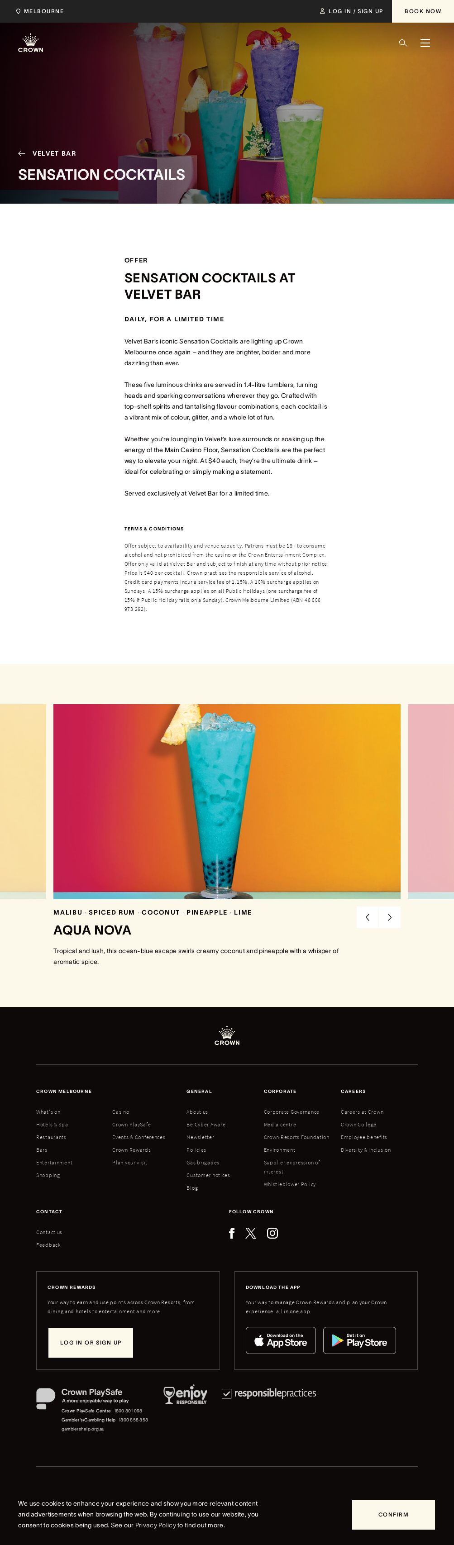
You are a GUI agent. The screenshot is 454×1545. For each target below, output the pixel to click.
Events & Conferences (138, 1137)
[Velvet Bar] (43, 163)
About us (197, 1111)
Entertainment (54, 1162)
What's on (48, 1111)
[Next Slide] (390, 917)
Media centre (280, 1124)
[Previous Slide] (367, 917)
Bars (42, 1149)
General (199, 1091)
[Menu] (425, 43)
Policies (196, 1149)
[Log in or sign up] (90, 1343)
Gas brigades (203, 1162)
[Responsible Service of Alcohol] (185, 1411)
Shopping (48, 1175)
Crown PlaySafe (131, 1124)
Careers (353, 1091)
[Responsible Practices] (269, 1411)
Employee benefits (364, 1137)
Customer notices (208, 1175)
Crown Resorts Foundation (297, 1137)
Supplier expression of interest (292, 1167)
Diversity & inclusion (366, 1149)
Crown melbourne (64, 1091)
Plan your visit (130, 1162)
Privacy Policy (155, 1525)
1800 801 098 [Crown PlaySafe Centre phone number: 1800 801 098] (128, 1410)
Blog (192, 1187)
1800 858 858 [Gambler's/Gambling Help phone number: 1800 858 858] (133, 1419)
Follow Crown (251, 1211)
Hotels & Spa (52, 1124)
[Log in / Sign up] (351, 11)
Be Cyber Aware (205, 1124)
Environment (280, 1149)
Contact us (49, 1232)
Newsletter (200, 1137)
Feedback (48, 1244)
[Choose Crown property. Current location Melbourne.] (38, 11)
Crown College (359, 1124)
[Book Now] (423, 11)
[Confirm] (393, 1515)
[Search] (403, 43)
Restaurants (51, 1137)
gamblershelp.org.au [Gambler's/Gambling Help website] (83, 1428)
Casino (120, 1111)
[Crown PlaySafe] (92, 1400)
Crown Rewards (131, 1149)
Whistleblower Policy (290, 1184)
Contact (49, 1211)
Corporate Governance (292, 1111)
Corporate (280, 1091)
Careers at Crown (362, 1111)
